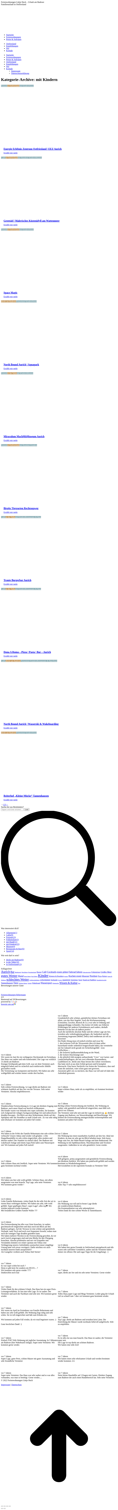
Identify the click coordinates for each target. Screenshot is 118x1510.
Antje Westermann (65, 1131)
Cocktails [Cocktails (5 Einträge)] (51, 972)
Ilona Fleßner (6, 1101)
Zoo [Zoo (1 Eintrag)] (79, 983)
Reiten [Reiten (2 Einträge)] (104, 976)
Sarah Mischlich (64, 1289)
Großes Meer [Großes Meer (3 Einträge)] (106, 972)
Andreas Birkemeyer (9, 1336)
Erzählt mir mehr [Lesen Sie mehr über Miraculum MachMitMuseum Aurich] (10, 440)
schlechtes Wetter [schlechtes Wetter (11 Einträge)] (17, 979)
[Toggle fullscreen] (7, 1506)
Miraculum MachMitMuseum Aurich (24, 436)
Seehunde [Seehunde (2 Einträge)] (54, 980)
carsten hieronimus (8, 1159)
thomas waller (7, 1197)
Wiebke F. (62, 1354)
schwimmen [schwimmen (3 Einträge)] (45, 980)
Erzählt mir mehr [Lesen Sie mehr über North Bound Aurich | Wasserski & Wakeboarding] (10, 728)
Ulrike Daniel (63, 1315)
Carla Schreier (64, 1333)
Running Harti (7, 1082)
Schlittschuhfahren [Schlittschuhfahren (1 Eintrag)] (34, 980)
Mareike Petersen (65, 1243)
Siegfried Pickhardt (9, 1371)
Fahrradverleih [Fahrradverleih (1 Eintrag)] (87, 972)
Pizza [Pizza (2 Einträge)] (100, 976)
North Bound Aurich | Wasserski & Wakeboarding (31, 724)
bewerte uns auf (8, 1004)
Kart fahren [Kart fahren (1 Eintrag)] (34, 976)
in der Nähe (12, 373)
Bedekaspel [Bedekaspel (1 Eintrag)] (18, 972)
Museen (39, 158)
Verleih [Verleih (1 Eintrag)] (30, 983)
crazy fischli (63, 1180)
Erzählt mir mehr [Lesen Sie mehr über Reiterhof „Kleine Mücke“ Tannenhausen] (10, 800)
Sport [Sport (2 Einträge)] (80, 980)
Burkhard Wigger (8, 1261)
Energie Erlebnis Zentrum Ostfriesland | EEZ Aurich (33, 148)
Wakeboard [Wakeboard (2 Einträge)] (36, 983)
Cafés (3, 158)
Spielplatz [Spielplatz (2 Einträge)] (74, 980)
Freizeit (4, 86)
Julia (3, 1220)
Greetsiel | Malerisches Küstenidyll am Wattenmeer (32, 220)
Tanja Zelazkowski (65, 1199)
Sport (31, 86)
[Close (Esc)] (2, 1506)
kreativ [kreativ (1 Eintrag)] (66, 976)
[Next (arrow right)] (5, 1508)
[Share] (5, 1506)
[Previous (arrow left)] (2, 1508)
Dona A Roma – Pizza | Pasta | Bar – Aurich (27, 652)
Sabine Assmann (64, 1085)
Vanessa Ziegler (7, 1306)
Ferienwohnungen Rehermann (13, 995)
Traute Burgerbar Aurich (17, 580)
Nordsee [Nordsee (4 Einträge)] (93, 976)
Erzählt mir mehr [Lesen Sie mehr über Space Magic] (10, 297)
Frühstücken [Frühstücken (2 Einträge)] (95, 972)
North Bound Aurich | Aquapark (21, 364)
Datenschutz (16, 1385)
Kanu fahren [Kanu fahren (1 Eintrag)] (27, 976)
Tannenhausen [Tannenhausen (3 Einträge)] (7, 983)
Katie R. (61, 1013)
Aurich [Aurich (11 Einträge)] (5, 971)
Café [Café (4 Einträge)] (44, 972)
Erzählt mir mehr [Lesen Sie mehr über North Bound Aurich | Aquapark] (10, 368)
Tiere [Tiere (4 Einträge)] (15, 983)
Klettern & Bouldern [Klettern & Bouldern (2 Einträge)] (56, 976)
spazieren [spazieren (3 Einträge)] (66, 980)
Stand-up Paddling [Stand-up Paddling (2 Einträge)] (89, 980)
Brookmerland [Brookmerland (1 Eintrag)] (32, 972)
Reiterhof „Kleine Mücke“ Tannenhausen (26, 795)
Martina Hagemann (66, 1154)
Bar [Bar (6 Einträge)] (12, 971)
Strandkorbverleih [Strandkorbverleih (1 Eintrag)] (101, 980)
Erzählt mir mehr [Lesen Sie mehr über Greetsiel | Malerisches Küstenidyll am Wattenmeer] (10, 225)
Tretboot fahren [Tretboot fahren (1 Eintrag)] (23, 983)
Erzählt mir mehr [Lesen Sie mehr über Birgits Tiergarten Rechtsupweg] (10, 512)
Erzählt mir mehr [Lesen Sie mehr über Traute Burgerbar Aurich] (10, 584)
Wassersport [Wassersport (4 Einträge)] (46, 983)
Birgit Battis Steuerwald (11, 1175)
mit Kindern (24, 86)
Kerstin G (5, 1354)
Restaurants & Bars (33, 517)
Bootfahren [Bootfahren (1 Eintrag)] (25, 972)
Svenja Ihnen (63, 1101)
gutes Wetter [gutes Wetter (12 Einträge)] (9, 976)
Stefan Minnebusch (66, 1371)
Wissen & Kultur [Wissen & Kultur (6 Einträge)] (68, 982)
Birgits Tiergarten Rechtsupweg (21, 508)
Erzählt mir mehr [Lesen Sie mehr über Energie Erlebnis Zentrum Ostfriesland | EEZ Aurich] (10, 153)
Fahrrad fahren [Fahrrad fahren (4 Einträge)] (75, 972)
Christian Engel (7, 1052)
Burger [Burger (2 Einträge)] (39, 972)
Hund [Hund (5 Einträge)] (20, 976)
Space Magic (10, 292)
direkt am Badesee (8, 301)
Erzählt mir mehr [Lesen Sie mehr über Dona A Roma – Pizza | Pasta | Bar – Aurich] (10, 656)
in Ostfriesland (13, 86)
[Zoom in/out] (10, 1506)
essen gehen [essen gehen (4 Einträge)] (62, 972)
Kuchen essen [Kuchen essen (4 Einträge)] (75, 976)
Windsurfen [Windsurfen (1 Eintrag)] (55, 983)
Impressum (5, 1385)
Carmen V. (5, 1285)
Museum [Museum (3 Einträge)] (85, 976)
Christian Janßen (8, 1129)
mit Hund (22, 158)
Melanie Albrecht (65, 1268)
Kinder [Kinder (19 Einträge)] (43, 976)
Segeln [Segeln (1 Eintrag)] (60, 980)
